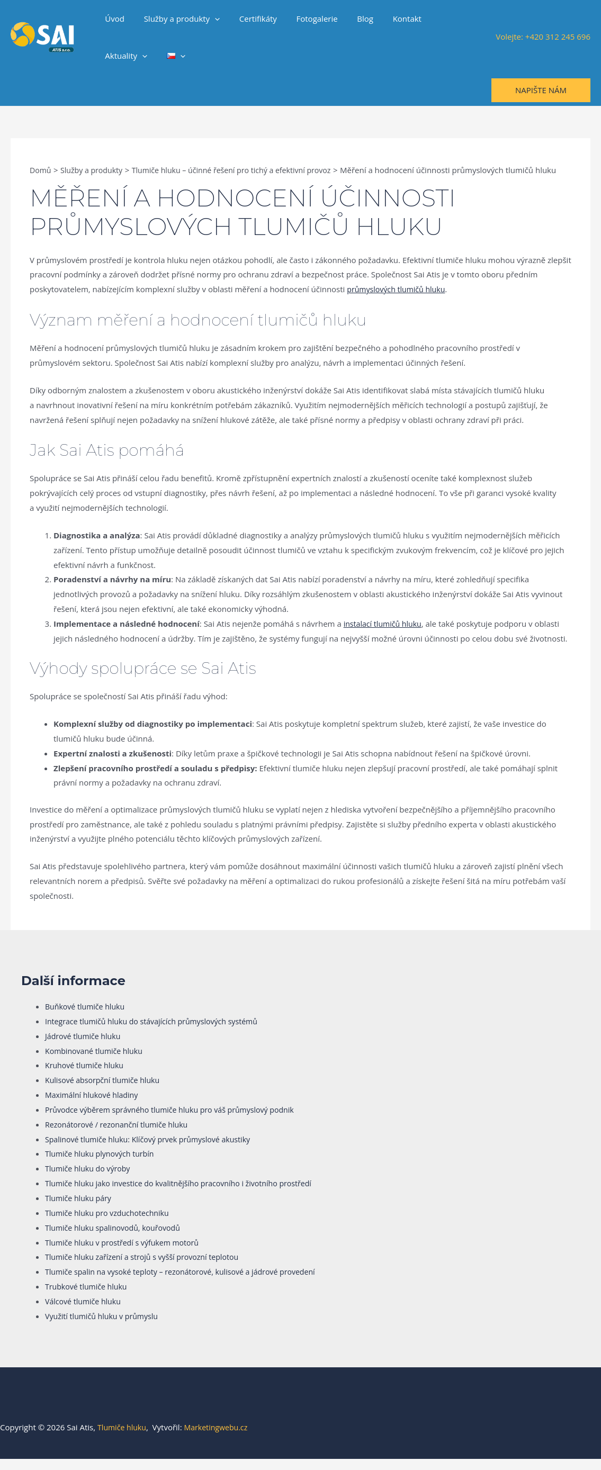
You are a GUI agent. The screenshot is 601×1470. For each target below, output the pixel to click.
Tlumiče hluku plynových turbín (102, 1164)
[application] (209, 18)
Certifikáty (249, 18)
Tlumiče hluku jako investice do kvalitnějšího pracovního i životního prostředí (186, 1194)
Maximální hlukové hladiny (94, 1106)
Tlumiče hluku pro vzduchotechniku (110, 1224)
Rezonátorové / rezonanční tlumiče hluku (120, 1135)
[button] (540, 90)
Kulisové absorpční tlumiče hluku (106, 1091)
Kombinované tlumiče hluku (96, 1062)
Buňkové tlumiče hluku (87, 1017)
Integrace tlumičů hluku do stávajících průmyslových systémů (158, 1032)
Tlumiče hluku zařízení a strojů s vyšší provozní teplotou (147, 1267)
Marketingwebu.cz (220, 1438)
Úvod (113, 18)
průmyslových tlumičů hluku (399, 300)
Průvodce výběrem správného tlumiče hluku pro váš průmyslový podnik (177, 1120)
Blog (349, 18)
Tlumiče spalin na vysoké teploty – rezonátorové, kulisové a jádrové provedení (188, 1282)
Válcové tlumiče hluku (85, 1312)
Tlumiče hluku (123, 1438)
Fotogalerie (304, 18)
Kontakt (387, 18)
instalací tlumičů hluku (385, 634)
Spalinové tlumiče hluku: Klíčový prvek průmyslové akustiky (154, 1150)
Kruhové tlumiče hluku (86, 1076)
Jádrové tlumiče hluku (85, 1047)
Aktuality (439, 18)
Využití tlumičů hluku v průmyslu (105, 1327)
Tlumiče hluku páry (80, 1209)
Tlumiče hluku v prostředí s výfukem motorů (126, 1253)
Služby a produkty (177, 18)
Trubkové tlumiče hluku (88, 1297)
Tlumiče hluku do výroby (90, 1179)
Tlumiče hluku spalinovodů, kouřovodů (117, 1238)
